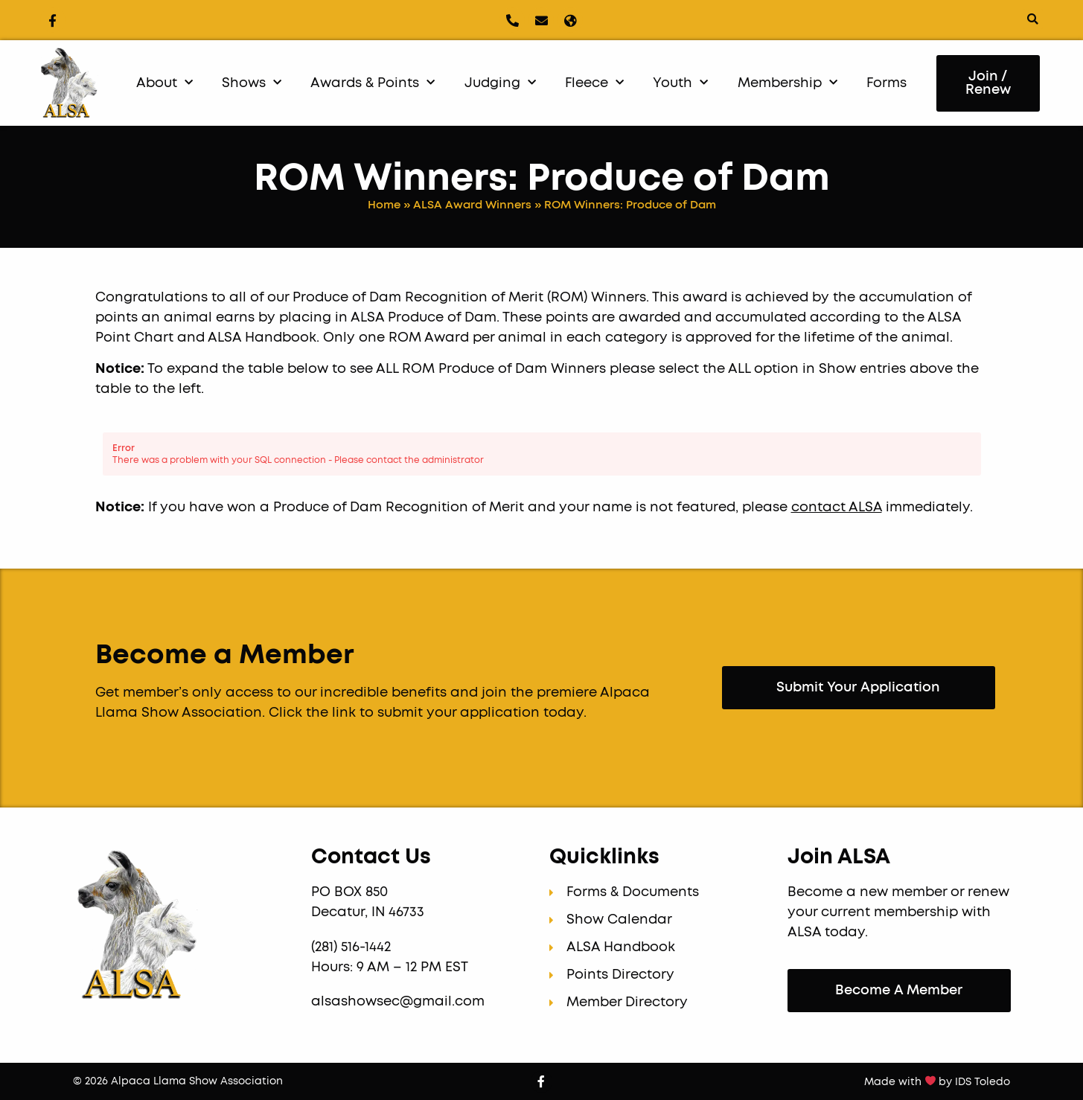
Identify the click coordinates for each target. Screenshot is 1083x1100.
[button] (1033, 19)
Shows (251, 83)
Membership (787, 83)
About (164, 83)
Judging (500, 83)
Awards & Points (372, 83)
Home (384, 205)
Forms (886, 83)
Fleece (594, 83)
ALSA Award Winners (472, 205)
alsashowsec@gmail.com (398, 1001)
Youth (680, 83)
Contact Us (371, 857)
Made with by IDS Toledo (937, 1082)
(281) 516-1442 (352, 947)
